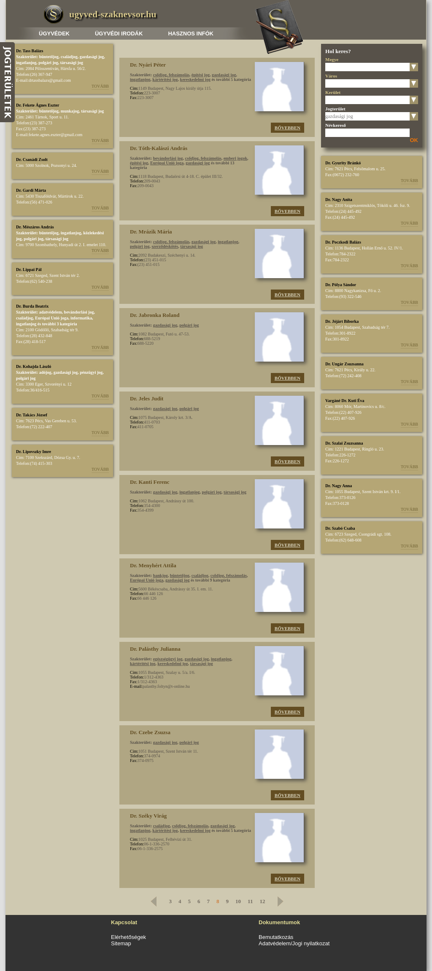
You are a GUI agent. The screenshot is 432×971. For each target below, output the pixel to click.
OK (414, 140)
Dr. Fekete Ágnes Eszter (37, 105)
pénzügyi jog (91, 372)
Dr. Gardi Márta (31, 190)
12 (262, 901)
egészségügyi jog (168, 659)
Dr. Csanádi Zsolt (32, 159)
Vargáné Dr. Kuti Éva (344, 400)
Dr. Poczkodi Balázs (343, 242)
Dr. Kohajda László (33, 366)
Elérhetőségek (128, 937)
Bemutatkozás (276, 937)
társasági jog (71, 62)
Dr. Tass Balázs (29, 50)
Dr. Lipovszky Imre (33, 451)
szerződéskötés (164, 246)
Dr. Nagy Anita (338, 199)
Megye (331, 59)
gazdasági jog (92, 56)
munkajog (70, 111)
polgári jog (48, 62)
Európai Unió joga (51, 318)
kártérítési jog (165, 79)
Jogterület (335, 108)
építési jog (201, 74)
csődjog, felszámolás (171, 74)
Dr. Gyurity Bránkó (343, 163)
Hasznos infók (190, 33)
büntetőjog (49, 56)
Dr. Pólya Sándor (340, 284)
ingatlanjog (26, 62)
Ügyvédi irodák (119, 33)
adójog (45, 372)
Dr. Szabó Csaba (340, 528)
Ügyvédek (54, 33)
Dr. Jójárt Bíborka (342, 321)
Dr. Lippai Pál (28, 269)
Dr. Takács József (31, 415)
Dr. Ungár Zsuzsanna (344, 364)
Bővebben (287, 127)
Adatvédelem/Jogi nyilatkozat (294, 943)
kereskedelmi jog (195, 79)
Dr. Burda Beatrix (32, 306)
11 (250, 901)
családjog (69, 56)
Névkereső (335, 125)
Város (331, 75)
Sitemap (121, 943)
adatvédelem (50, 312)
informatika (81, 318)
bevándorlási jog (79, 312)
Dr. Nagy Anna (338, 485)
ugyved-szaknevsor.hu (112, 14)
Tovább (100, 86)
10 (238, 901)
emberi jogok (235, 158)
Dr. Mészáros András (35, 227)
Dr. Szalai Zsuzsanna (344, 443)
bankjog (160, 575)
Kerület (332, 92)
